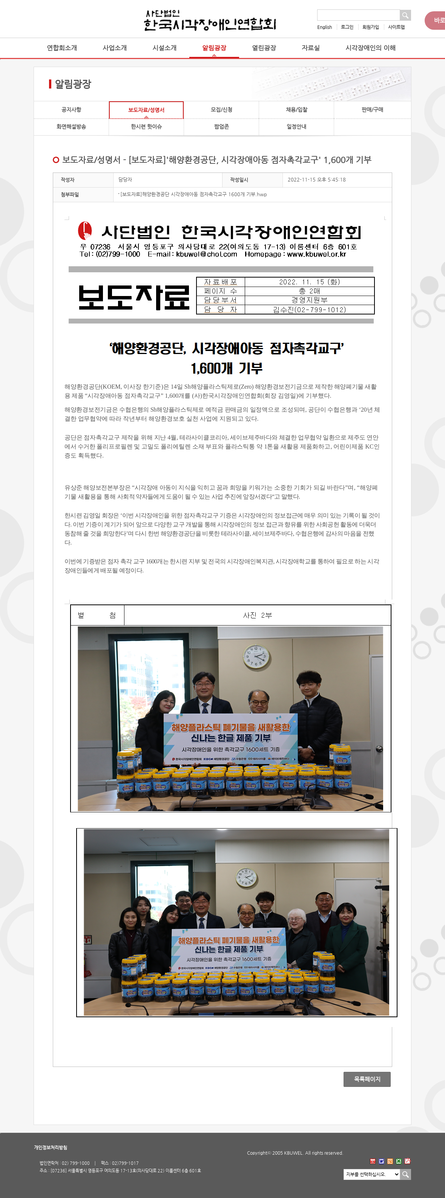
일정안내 (296, 127)
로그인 (347, 27)
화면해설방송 (71, 127)
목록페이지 (362, 1079)
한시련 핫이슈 (146, 127)
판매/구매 (372, 110)
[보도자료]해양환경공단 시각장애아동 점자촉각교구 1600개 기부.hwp (193, 194)
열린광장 (264, 48)
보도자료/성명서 (146, 110)
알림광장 (214, 48)
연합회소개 (62, 48)
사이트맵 (396, 27)
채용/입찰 (296, 110)
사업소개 (115, 48)
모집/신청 (221, 110)
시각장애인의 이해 (370, 48)
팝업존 (221, 127)
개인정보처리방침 (50, 1147)
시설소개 (164, 48)
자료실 (311, 48)
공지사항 (71, 110)
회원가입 (370, 27)
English (324, 27)
